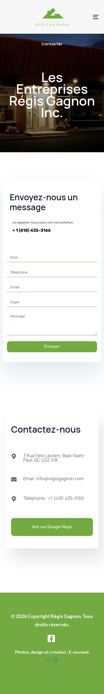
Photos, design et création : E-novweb (52, 651)
